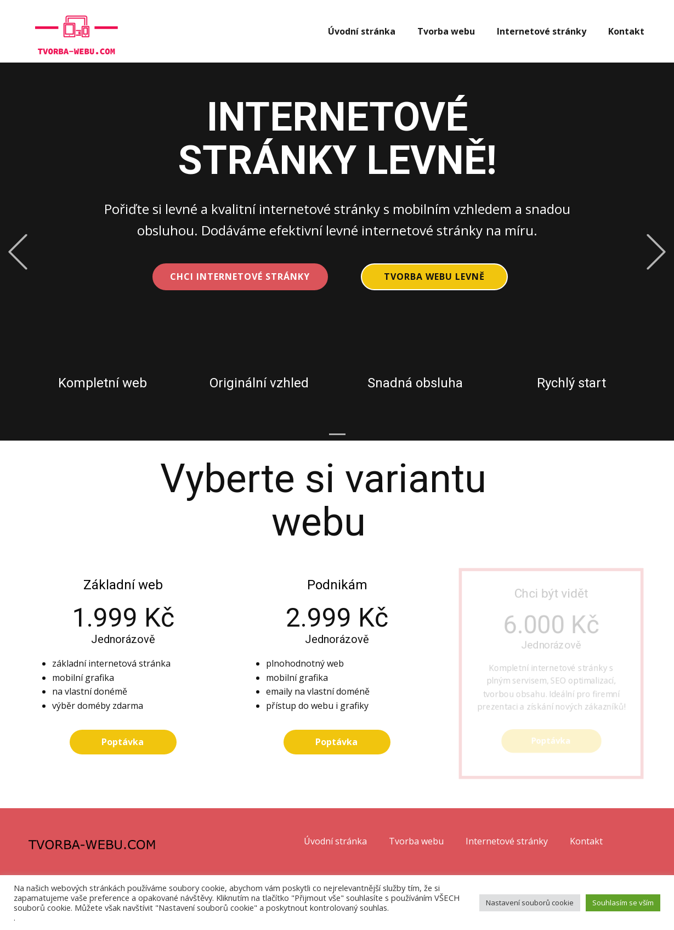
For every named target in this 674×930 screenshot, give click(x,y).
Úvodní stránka (361, 31)
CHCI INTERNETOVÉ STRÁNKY (240, 276)
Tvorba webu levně (434, 276)
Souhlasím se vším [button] (623, 903)
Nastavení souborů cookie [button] (530, 903)
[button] (18, 251)
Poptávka (122, 742)
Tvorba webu (446, 31)
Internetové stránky (541, 31)
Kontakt (626, 31)
